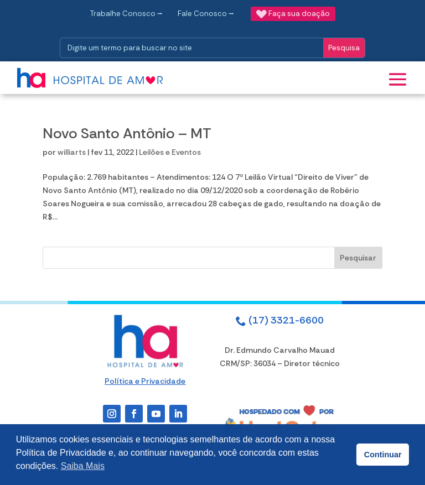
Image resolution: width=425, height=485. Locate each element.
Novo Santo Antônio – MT (127, 133)
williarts (72, 152)
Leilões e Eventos (170, 152)
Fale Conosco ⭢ (206, 13)
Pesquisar (358, 258)
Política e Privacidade (145, 381)
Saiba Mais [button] (83, 466)
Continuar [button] (383, 454)
